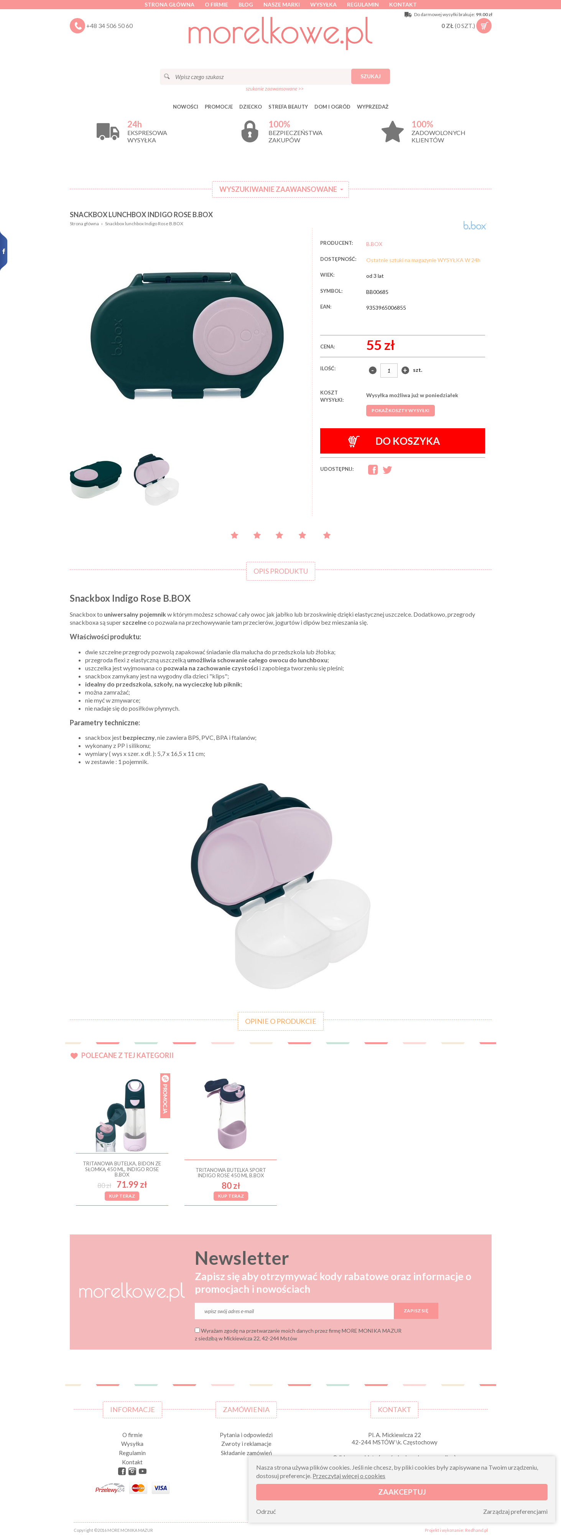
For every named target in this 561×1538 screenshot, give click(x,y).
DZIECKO (250, 107)
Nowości (185, 107)
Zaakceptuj (402, 1491)
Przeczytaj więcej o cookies (349, 1475)
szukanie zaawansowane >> (275, 89)
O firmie (216, 4)
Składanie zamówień (246, 1452)
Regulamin (363, 4)
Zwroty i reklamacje (246, 1443)
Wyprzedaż (372, 107)
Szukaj (370, 76)
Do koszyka (394, 441)
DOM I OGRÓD (332, 107)
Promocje (219, 107)
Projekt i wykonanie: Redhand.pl (456, 1530)
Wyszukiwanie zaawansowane (278, 189)
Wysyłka (323, 4)
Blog (246, 4)
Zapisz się (416, 1311)
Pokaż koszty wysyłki (400, 410)
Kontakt (403, 4)
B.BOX (374, 244)
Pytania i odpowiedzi (246, 1434)
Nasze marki (281, 4)
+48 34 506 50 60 (109, 25)
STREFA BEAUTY (288, 107)
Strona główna (169, 4)
